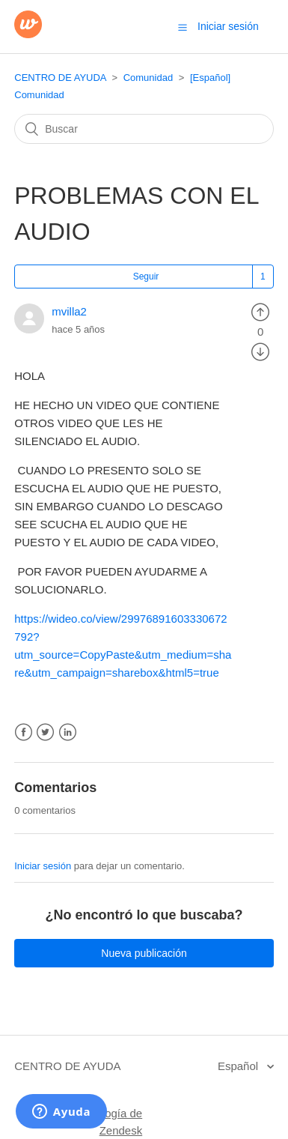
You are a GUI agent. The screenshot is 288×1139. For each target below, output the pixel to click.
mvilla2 (69, 311)
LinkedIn (67, 732)
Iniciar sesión (42, 865)
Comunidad (148, 77)
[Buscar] (144, 129)
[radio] (260, 311)
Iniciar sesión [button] (228, 26)
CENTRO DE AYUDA (60, 77)
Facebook (23, 732)
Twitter (45, 732)
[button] (182, 26)
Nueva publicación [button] (143, 953)
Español (239, 1066)
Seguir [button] (146, 276)
